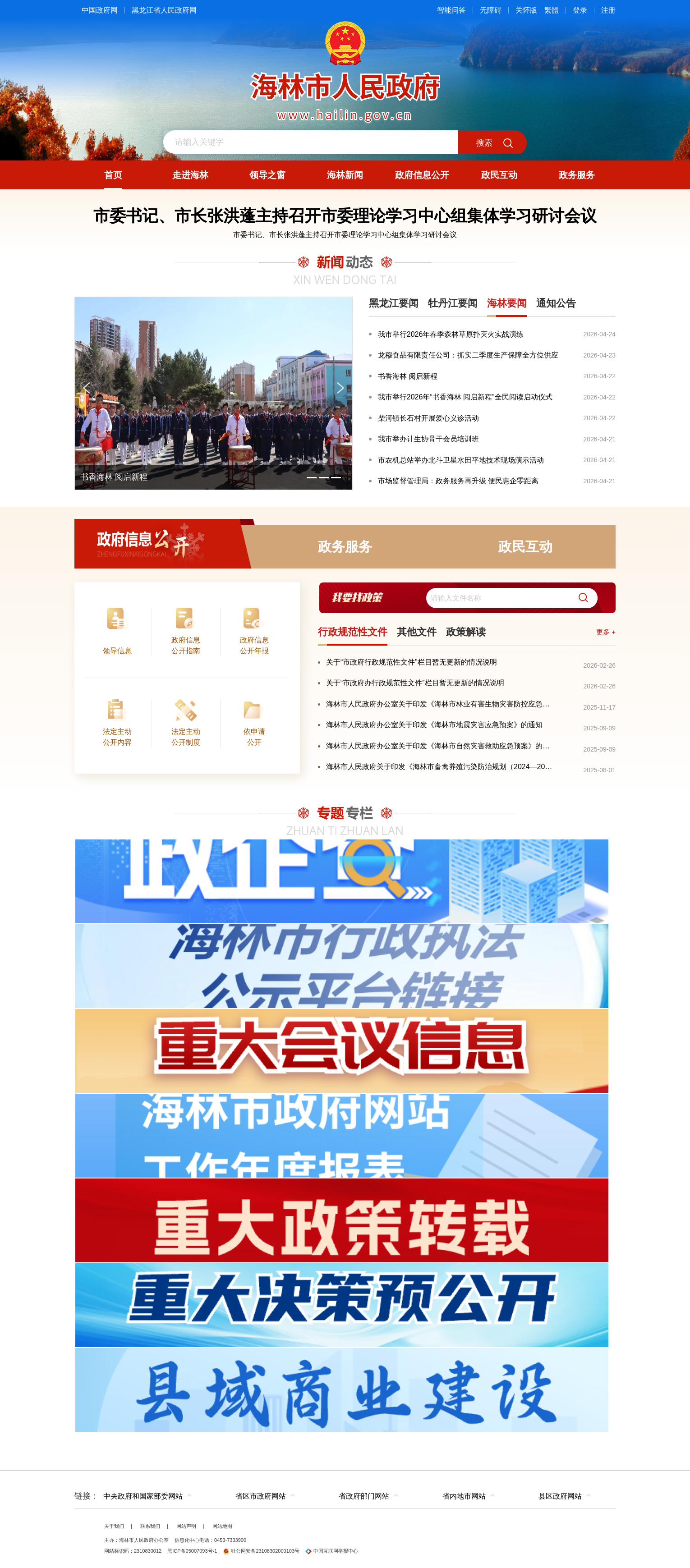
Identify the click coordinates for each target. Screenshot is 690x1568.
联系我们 (150, 1526)
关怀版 (526, 10)
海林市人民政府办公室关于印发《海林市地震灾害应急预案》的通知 (434, 725)
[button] (580, 598)
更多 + (606, 632)
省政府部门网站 (364, 1496)
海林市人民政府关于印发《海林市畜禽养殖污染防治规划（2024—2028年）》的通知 (441, 766)
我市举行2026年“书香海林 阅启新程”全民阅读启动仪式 (465, 397)
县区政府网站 (560, 1496)
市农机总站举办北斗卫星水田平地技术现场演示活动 (461, 460)
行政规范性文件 (352, 631)
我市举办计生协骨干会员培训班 (428, 439)
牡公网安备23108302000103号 (261, 1551)
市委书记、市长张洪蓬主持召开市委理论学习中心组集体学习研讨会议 (345, 234)
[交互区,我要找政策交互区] (467, 598)
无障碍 (490, 10)
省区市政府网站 (260, 1496)
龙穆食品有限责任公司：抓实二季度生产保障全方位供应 (468, 355)
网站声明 (186, 1526)
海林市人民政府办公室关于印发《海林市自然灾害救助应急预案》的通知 (441, 746)
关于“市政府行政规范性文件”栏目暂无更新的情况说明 (411, 662)
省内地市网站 (464, 1496)
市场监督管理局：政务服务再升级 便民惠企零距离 (458, 481)
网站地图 (222, 1526)
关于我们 (114, 1526)
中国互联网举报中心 (331, 1551)
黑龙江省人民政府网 (164, 10)
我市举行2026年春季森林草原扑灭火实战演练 (451, 334)
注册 (608, 10)
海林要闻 (507, 303)
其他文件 (417, 631)
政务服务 (345, 546)
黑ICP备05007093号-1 (192, 1551)
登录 (580, 10)
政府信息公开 (164, 546)
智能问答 (451, 10)
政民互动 (525, 546)
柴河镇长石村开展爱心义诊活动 (428, 418)
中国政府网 (100, 10)
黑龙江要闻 (394, 303)
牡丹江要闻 (453, 303)
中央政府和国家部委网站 (143, 1496)
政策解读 (466, 631)
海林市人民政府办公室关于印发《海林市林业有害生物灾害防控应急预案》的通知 (441, 704)
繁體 (551, 10)
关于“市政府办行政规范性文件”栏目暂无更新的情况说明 (415, 683)
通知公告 (556, 303)
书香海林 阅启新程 (407, 376)
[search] (512, 598)
